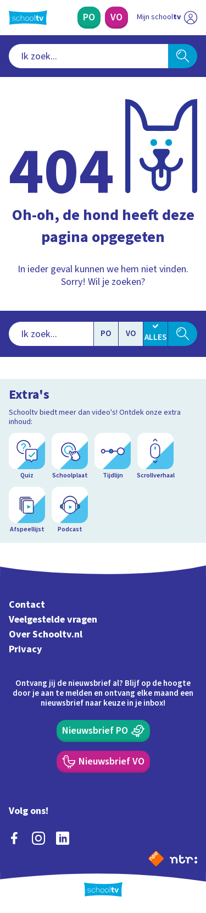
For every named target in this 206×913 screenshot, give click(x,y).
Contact (27, 605)
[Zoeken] (182, 56)
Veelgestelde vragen (53, 619)
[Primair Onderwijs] (89, 18)
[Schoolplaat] (70, 456)
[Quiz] (27, 456)
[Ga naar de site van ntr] (183, 859)
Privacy (25, 649)
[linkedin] (63, 838)
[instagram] (38, 838)
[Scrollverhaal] (155, 456)
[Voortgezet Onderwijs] (116, 18)
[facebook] (14, 838)
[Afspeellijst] (27, 510)
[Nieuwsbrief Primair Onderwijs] (103, 731)
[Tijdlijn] (112, 456)
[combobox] (88, 56)
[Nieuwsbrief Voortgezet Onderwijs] (103, 762)
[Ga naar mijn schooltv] (167, 18)
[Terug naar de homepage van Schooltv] (28, 17)
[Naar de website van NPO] (156, 858)
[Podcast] (70, 510)
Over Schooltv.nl (45, 634)
